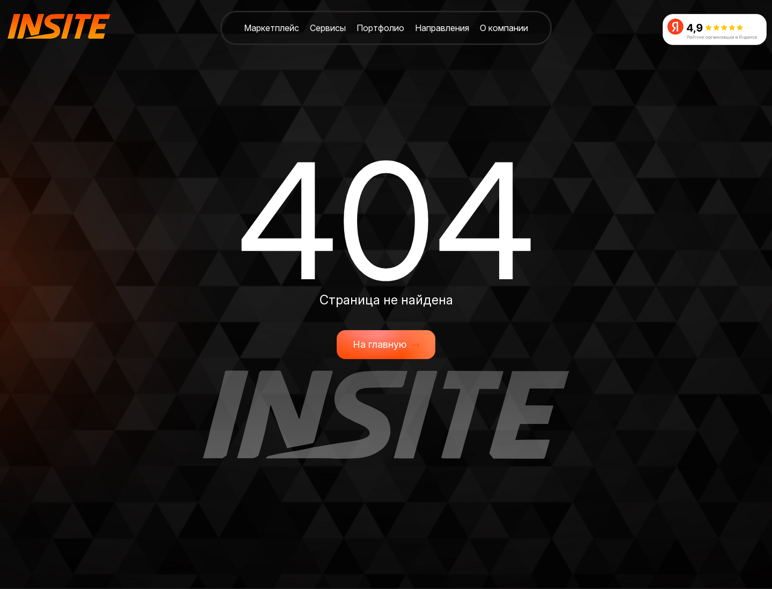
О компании (504, 28)
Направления (442, 28)
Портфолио (380, 28)
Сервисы (328, 28)
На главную (386, 345)
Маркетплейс (271, 28)
